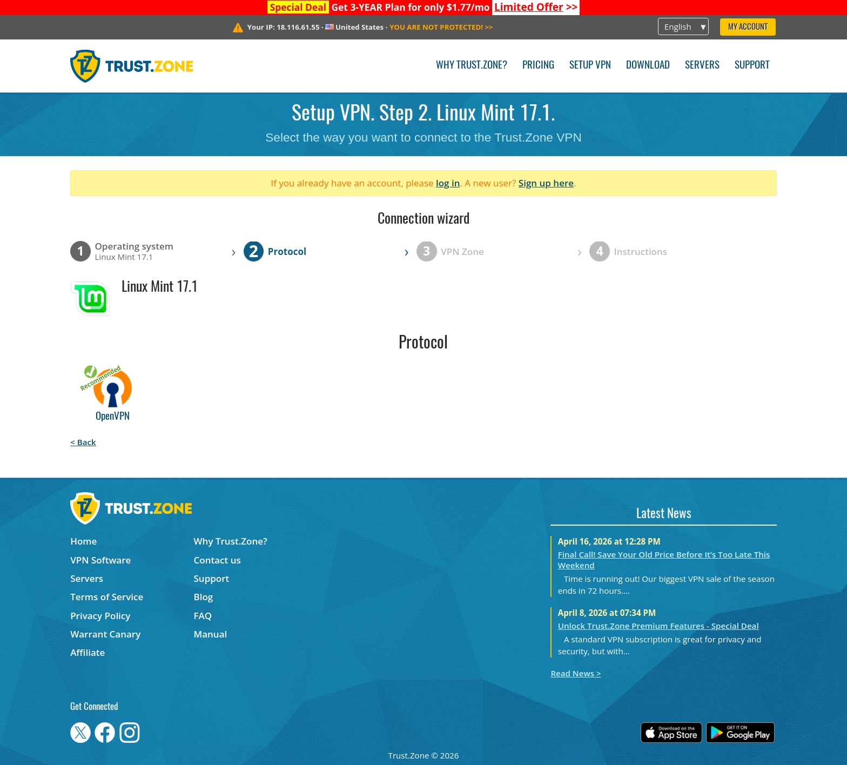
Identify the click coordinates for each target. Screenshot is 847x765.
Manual (210, 634)
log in (448, 183)
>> (536, 7)
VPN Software (100, 560)
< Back (83, 442)
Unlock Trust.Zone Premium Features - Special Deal (658, 625)
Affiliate (87, 652)
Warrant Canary (105, 634)
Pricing (538, 66)
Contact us (217, 560)
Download (648, 66)
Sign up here (546, 183)
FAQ (203, 615)
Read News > (575, 673)
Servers (702, 66)
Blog (203, 596)
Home (83, 541)
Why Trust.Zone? (471, 66)
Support (752, 66)
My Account (748, 27)
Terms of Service (106, 596)
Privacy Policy (100, 615)
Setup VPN (590, 66)
